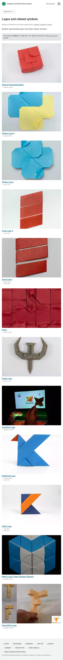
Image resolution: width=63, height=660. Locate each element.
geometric (43, 24)
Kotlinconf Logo (8, 476)
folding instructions (51, 36)
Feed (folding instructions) (14, 652)
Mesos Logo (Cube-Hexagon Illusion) (18, 577)
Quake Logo (7, 378)
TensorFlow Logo (9, 625)
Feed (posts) (18, 648)
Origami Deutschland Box (13, 85)
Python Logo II (8, 133)
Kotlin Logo (7, 526)
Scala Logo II (7, 231)
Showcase (50, 4)
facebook (28, 644)
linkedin (6, 648)
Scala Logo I (7, 279)
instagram (16, 644)
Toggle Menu (7, 11)
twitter (39, 644)
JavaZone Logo (8, 427)
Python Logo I (8, 182)
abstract (37, 24)
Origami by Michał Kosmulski (19, 4)
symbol (49, 24)
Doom (4, 330)
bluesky (50, 644)
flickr (5, 644)
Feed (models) (33, 648)
